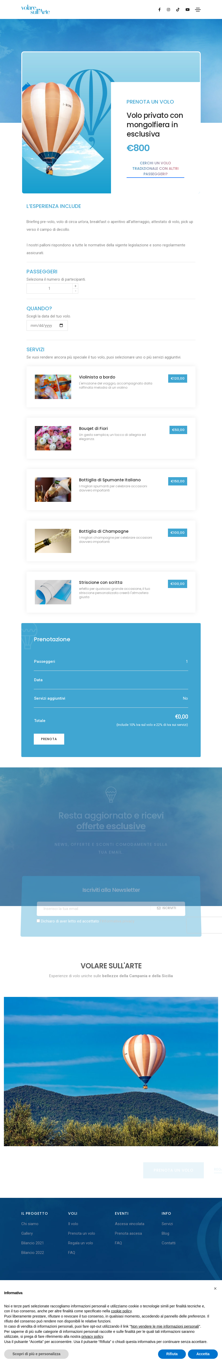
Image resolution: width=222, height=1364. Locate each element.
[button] (215, 1288)
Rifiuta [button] (172, 1354)
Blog (165, 1233)
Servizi (167, 1223)
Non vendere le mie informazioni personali (165, 1326)
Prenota (49, 739)
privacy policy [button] (92, 1336)
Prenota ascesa (128, 1233)
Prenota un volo (81, 1233)
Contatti (168, 1243)
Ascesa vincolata (129, 1223)
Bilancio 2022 (32, 1252)
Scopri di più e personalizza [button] (36, 1354)
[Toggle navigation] (198, 9)
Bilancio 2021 (32, 1243)
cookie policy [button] (121, 1311)
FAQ (71, 1252)
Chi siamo (29, 1223)
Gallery (27, 1233)
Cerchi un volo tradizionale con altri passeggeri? (155, 168)
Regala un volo (80, 1243)
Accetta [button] (203, 1354)
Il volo (73, 1223)
